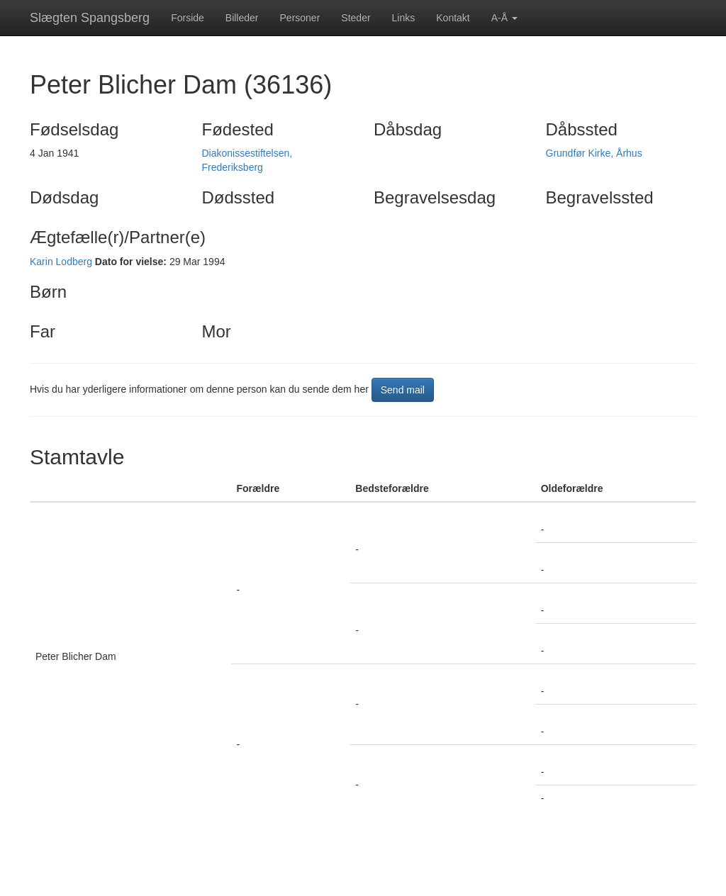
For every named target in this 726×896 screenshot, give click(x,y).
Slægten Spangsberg (90, 18)
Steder (355, 17)
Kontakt (452, 17)
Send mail (403, 390)
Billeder (242, 17)
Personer (300, 17)
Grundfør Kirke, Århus (594, 153)
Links (403, 17)
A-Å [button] (504, 17)
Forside (187, 17)
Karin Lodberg (61, 261)
